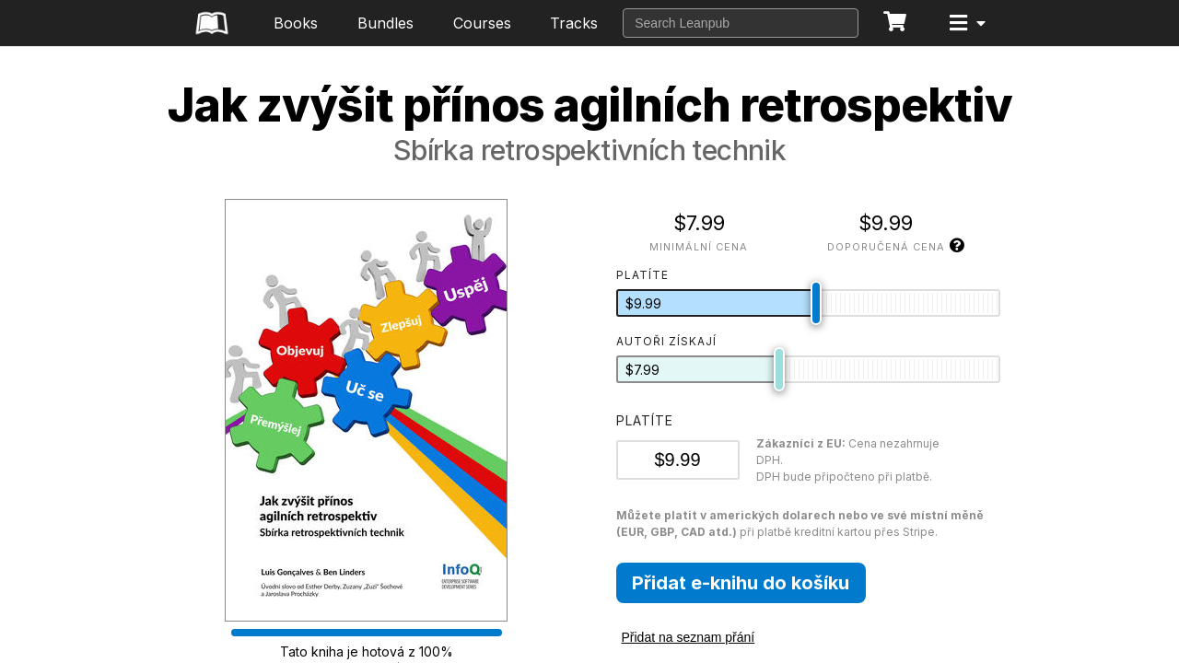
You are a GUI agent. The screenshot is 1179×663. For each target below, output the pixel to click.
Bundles (385, 23)
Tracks (574, 23)
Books (296, 23)
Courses (482, 23)
